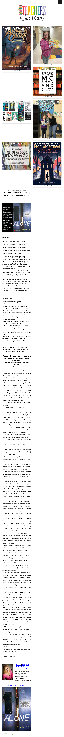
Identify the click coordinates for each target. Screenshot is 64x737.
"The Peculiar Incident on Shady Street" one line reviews (47, 144)
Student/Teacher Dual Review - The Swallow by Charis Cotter (47, 102)
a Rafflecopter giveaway (10, 734)
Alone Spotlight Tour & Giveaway (16, 191)
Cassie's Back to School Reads (16, 101)
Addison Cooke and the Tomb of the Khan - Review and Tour (17, 28)
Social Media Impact (47, 69)
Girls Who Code (47, 27)
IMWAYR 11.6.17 (17, 143)
